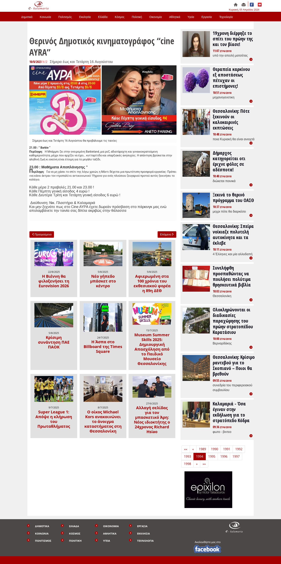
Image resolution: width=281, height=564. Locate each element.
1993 (187, 456)
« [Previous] (193, 449)
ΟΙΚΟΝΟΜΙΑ (111, 526)
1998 (187, 464)
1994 (199, 456)
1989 (202, 449)
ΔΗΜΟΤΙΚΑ (42, 526)
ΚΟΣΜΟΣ (74, 533)
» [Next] (197, 464)
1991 (226, 449)
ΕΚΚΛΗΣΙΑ (143, 533)
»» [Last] (204, 464)
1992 (238, 449)
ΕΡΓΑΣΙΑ (142, 526)
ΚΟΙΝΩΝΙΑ (42, 533)
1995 (211, 456)
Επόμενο (167, 234)
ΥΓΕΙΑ (106, 540)
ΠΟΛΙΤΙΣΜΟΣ (43, 540)
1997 (236, 456)
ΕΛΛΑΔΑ (74, 526)
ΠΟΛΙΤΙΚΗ (75, 540)
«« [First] (185, 449)
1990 (214, 449)
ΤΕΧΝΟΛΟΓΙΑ (145, 540)
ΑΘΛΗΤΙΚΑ (109, 533)
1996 (223, 456)
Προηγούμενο (42, 234)
